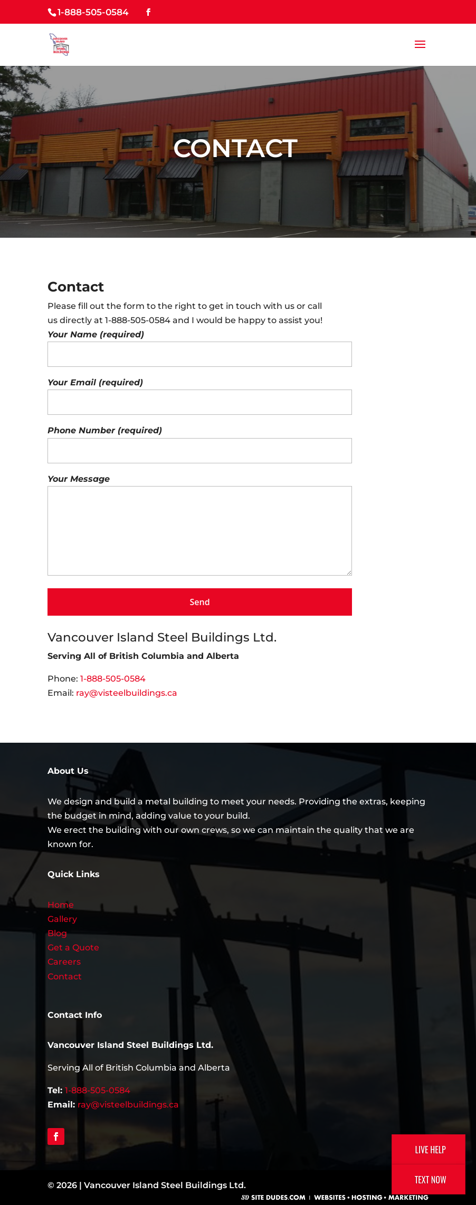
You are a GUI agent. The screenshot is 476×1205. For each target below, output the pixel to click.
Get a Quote (73, 947)
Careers (64, 962)
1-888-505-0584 (93, 12)
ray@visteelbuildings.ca (126, 693)
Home (60, 905)
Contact (64, 976)
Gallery (62, 919)
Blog (57, 933)
